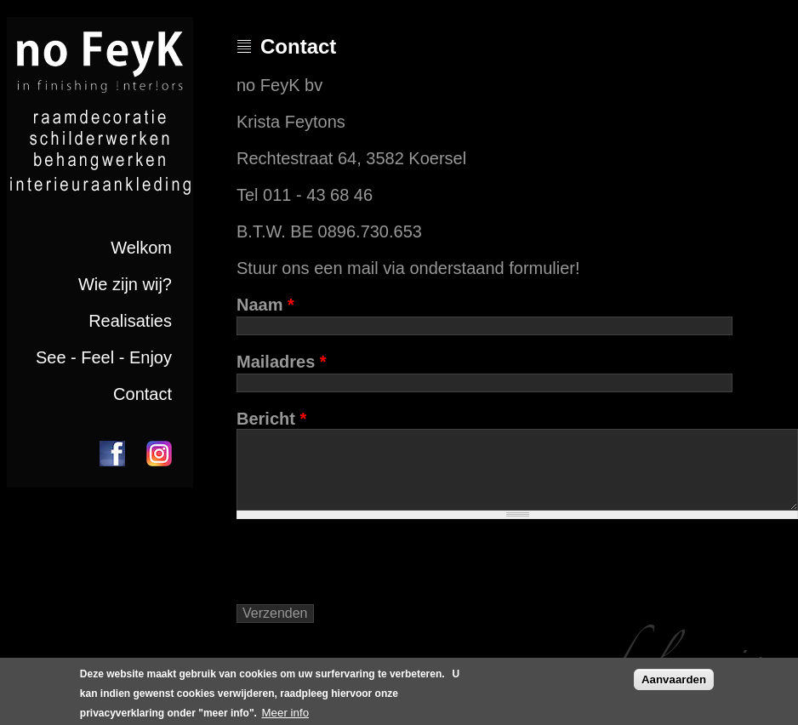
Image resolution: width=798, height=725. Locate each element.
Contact (142, 394)
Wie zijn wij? (125, 284)
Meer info (285, 712)
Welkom (141, 247)
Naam (265, 304)
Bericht (271, 418)
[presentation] (366, 569)
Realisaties (130, 320)
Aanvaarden (673, 679)
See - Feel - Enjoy (104, 357)
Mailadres (282, 361)
